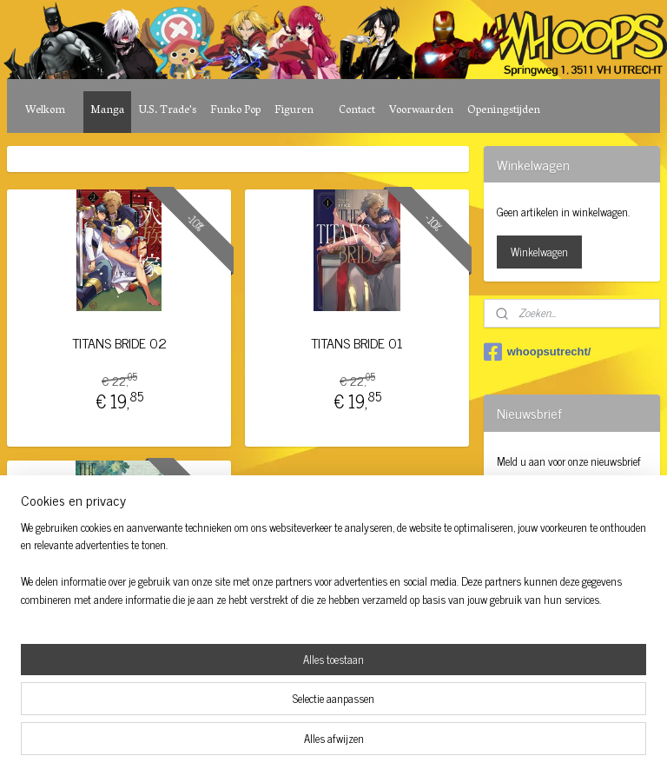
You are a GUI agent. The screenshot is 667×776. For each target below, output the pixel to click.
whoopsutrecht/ (537, 352)
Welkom (45, 111)
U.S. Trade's (167, 111)
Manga (107, 111)
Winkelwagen (539, 251)
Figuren (294, 111)
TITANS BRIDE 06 (119, 613)
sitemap (285, 744)
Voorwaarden (421, 111)
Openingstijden (503, 111)
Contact (357, 111)
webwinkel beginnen (359, 744)
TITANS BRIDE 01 (357, 343)
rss (311, 744)
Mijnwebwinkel (476, 744)
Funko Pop (235, 111)
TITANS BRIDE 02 (119, 343)
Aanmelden (535, 501)
